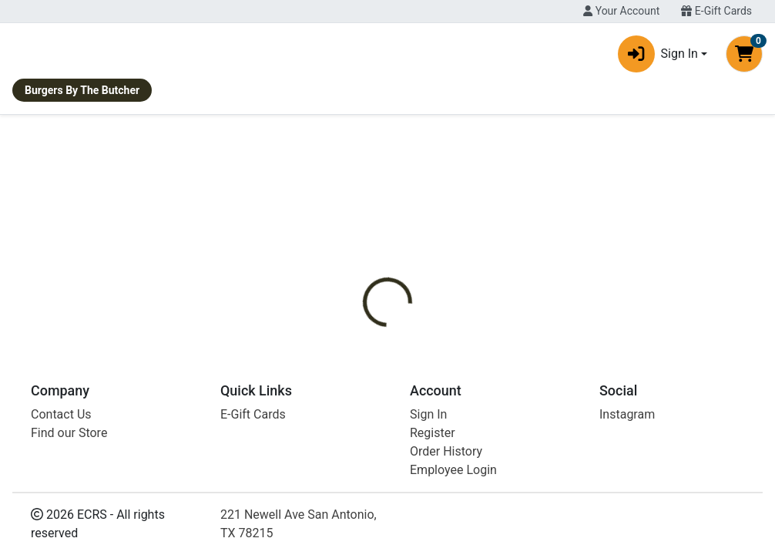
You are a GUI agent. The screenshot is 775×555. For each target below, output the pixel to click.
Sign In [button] (658, 57)
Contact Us (61, 523)
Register (432, 541)
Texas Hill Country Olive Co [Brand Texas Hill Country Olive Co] (543, 347)
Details (364, 290)
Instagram (627, 523)
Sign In (428, 523)
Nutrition (429, 290)
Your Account (621, 11)
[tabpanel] (548, 354)
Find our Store (69, 541)
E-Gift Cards (716, 11)
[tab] (364, 289)
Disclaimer (502, 290)
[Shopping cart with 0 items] (744, 57)
